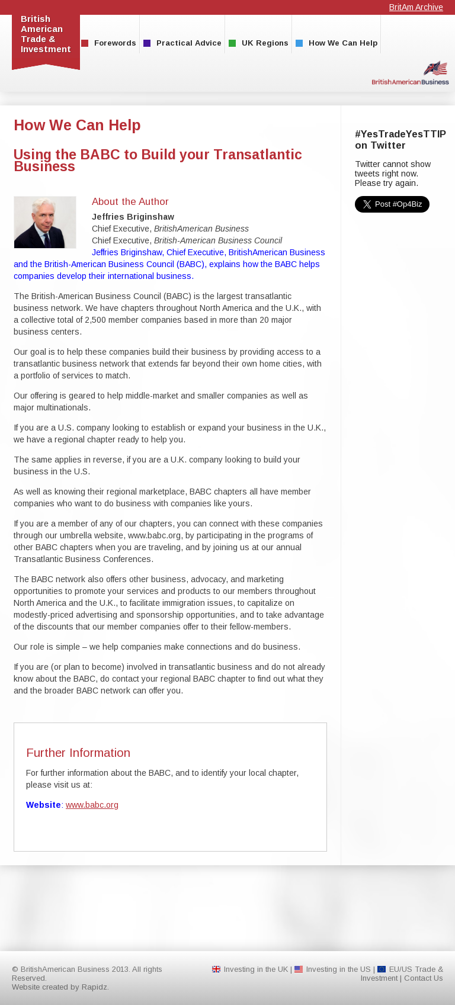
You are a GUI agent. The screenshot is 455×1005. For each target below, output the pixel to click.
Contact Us (423, 978)
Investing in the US (338, 969)
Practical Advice (182, 42)
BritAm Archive (416, 7)
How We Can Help (336, 42)
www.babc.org (92, 805)
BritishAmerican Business (410, 72)
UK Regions (259, 42)
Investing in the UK (256, 969)
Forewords (108, 42)
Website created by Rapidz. (60, 986)
